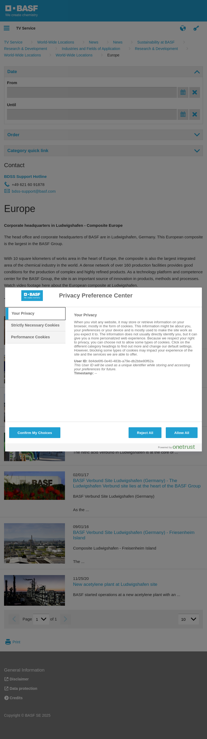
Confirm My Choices (35, 433)
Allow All (181, 433)
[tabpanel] (135, 347)
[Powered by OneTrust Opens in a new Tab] (178, 448)
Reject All (145, 433)
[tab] (35, 314)
